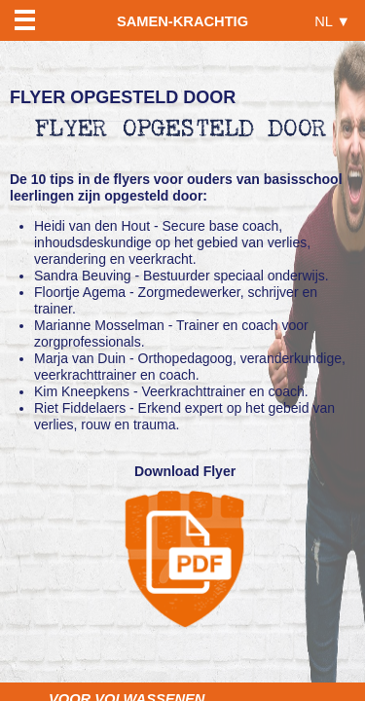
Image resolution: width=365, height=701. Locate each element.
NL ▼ (332, 21)
